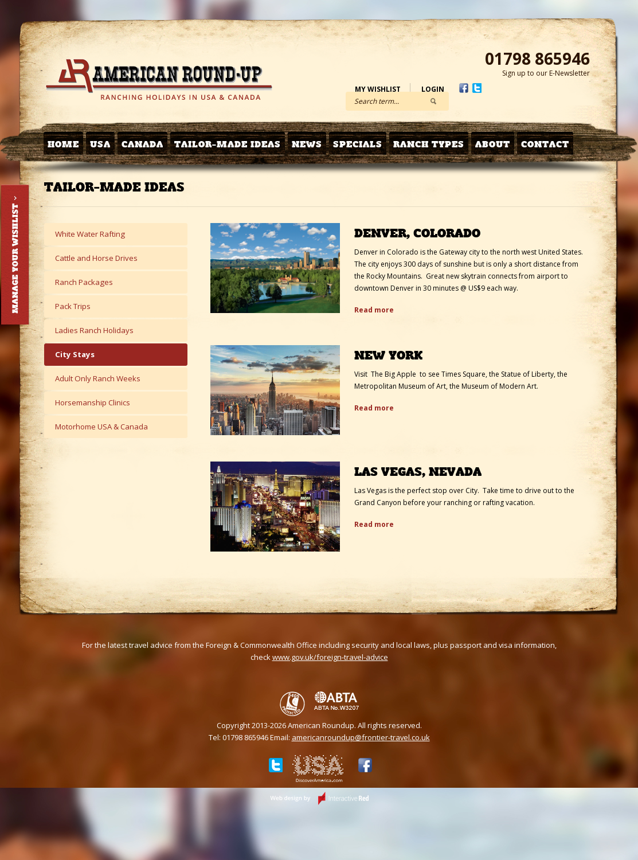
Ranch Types (428, 144)
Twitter (477, 88)
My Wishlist (378, 89)
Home (63, 144)
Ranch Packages (84, 282)
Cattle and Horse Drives (96, 258)
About (492, 144)
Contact (545, 144)
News (307, 144)
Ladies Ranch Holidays (94, 330)
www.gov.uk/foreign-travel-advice (330, 657)
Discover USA (318, 770)
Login (432, 89)
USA (100, 144)
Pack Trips (73, 306)
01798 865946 (537, 58)
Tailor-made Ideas (227, 144)
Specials (357, 144)
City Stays (75, 354)
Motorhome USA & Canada (101, 426)
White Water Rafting (90, 234)
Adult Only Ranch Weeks (97, 378)
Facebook (463, 88)
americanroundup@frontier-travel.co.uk (361, 737)
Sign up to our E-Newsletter (546, 73)
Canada (142, 144)
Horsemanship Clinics (92, 402)
